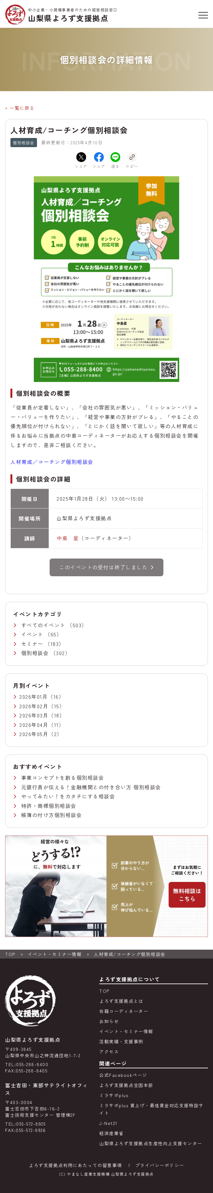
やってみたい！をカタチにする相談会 (68, 796)
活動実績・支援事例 (121, 1041)
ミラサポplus (113, 1095)
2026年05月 (33, 734)
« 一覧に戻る (19, 108)
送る (115, 160)
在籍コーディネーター (123, 1011)
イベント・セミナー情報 (55, 954)
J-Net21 (108, 1123)
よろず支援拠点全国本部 (126, 1085)
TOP (10, 954)
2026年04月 (33, 724)
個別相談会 (36, 653)
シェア (81, 160)
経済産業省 (111, 1133)
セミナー (33, 643)
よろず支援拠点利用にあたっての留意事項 (75, 1165)
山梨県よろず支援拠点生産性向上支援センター (150, 1143)
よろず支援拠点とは (121, 1001)
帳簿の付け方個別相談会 (51, 815)
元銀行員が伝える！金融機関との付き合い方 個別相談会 (91, 787)
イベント (33, 634)
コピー (131, 160)
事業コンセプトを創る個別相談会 (62, 777)
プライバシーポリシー (159, 1165)
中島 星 (68, 538)
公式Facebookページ (123, 1075)
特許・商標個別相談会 (48, 805)
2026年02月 (33, 706)
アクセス (109, 1051)
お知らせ (109, 1021)
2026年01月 (33, 696)
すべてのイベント (44, 625)
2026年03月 (33, 715)
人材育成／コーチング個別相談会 (52, 461)
